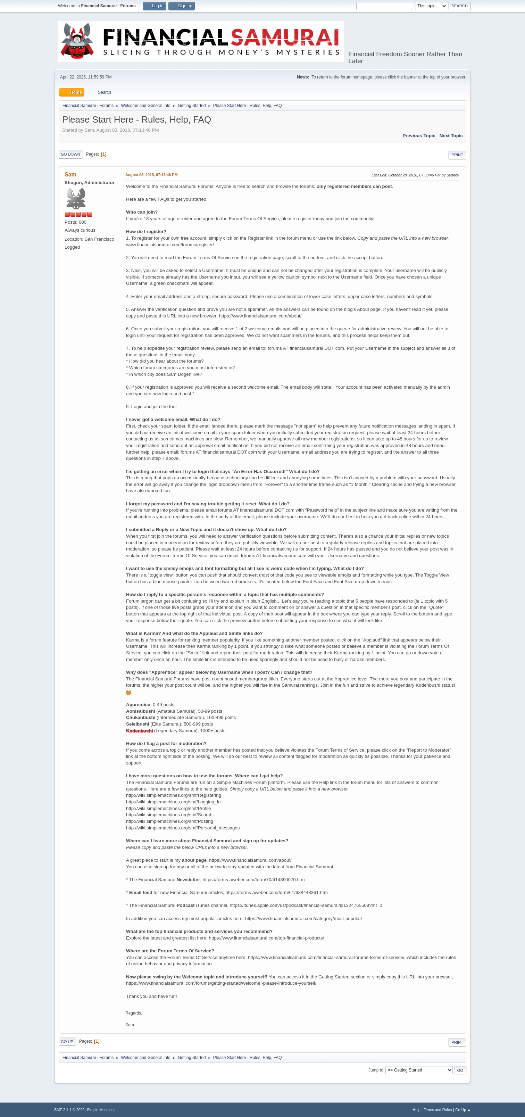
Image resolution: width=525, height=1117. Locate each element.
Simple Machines (101, 1110)
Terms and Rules (438, 1110)
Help (416, 1110)
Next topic (451, 135)
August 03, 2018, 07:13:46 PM (151, 175)
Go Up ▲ (463, 1110)
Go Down (70, 154)
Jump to (375, 1070)
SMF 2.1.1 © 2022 (69, 1110)
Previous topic (418, 135)
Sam (70, 174)
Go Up (67, 1042)
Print (457, 155)
